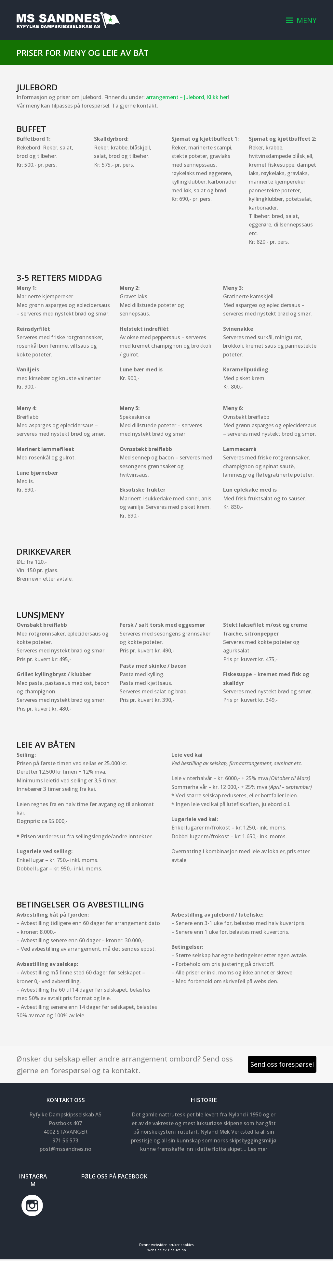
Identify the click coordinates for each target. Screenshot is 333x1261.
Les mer (257, 1150)
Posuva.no (177, 1252)
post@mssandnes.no (65, 1150)
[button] (301, 21)
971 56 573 (65, 1142)
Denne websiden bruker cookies (166, 1246)
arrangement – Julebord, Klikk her (187, 99)
